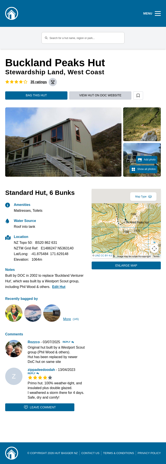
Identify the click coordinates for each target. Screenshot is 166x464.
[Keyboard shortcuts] (113, 256)
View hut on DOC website (100, 95)
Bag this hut (36, 95)
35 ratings (38, 82)
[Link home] (11, 453)
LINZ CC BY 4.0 (103, 255)
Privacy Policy (149, 453)
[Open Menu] (152, 13)
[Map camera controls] (154, 248)
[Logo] (11, 13)
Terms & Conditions (118, 453)
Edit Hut (58, 287)
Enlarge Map (126, 265)
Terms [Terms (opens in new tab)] (156, 256)
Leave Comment (40, 407)
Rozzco (34, 342)
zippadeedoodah (41, 370)
